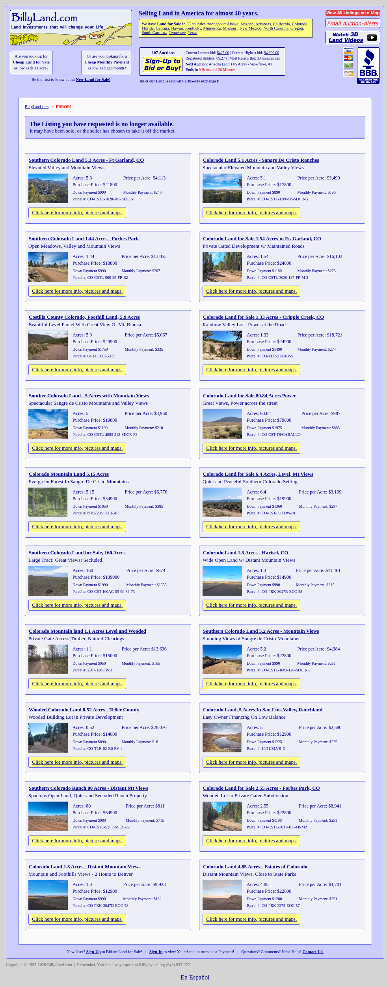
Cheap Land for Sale (31, 62)
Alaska (232, 24)
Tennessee (177, 32)
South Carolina (154, 32)
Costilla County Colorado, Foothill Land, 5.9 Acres (84, 317)
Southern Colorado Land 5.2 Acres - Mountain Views (261, 631)
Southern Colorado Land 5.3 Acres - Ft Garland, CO (86, 160)
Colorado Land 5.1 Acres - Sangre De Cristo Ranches (261, 160)
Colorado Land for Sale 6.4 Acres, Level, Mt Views (258, 474)
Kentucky (193, 28)
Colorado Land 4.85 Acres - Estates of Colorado (255, 866)
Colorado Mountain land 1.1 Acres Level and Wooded (87, 631)
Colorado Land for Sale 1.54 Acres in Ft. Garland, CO (262, 238)
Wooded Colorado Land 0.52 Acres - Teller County (84, 709)
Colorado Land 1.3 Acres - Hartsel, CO (245, 552)
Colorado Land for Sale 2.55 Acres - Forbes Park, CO (261, 788)
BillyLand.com (36, 107)
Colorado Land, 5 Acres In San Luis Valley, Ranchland (262, 709)
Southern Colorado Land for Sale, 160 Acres (77, 552)
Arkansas (263, 24)
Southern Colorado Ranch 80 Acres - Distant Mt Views (88, 788)
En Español (194, 977)
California (281, 24)
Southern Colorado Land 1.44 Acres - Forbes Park (84, 238)
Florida (147, 28)
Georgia (162, 28)
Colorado (299, 24)
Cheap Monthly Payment (107, 62)
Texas (192, 32)
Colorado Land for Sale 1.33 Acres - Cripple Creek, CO (263, 317)
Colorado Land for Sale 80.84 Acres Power (249, 395)
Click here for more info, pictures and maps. (77, 212)
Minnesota (212, 28)
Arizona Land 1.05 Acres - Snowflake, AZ (240, 64)
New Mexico (250, 28)
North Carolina (275, 28)
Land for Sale (169, 24)
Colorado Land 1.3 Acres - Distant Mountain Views (85, 866)
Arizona (246, 24)
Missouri (230, 28)
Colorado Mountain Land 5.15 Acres (69, 474)
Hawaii (177, 28)
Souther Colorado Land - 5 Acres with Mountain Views (89, 395)
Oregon (296, 28)
